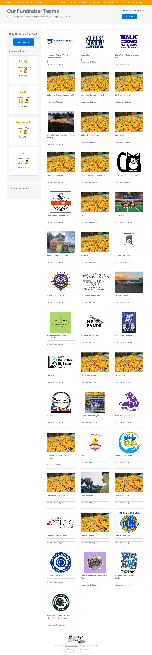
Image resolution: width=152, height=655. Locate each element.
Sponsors (83, 2)
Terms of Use (85, 649)
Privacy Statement (69, 649)
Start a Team (130, 16)
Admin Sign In (139, 2)
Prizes (92, 2)
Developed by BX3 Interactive (76, 652)
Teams (73, 2)
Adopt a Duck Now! (23, 42)
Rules (118, 2)
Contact (126, 2)
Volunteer (108, 2)
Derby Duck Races (71, 646)
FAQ (100, 2)
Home (65, 2)
